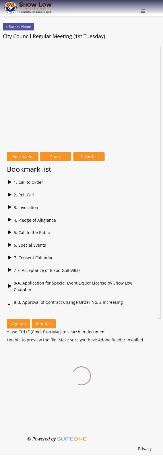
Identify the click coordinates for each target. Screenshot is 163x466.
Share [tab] (55, 156)
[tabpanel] (81, 233)
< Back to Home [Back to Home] (18, 26)
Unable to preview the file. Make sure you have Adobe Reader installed (75, 340)
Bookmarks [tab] (22, 156)
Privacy (145, 448)
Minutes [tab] (44, 323)
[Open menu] (143, 8)
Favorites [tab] (89, 156)
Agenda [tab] (18, 323)
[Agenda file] (75, 340)
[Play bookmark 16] (81, 182)
